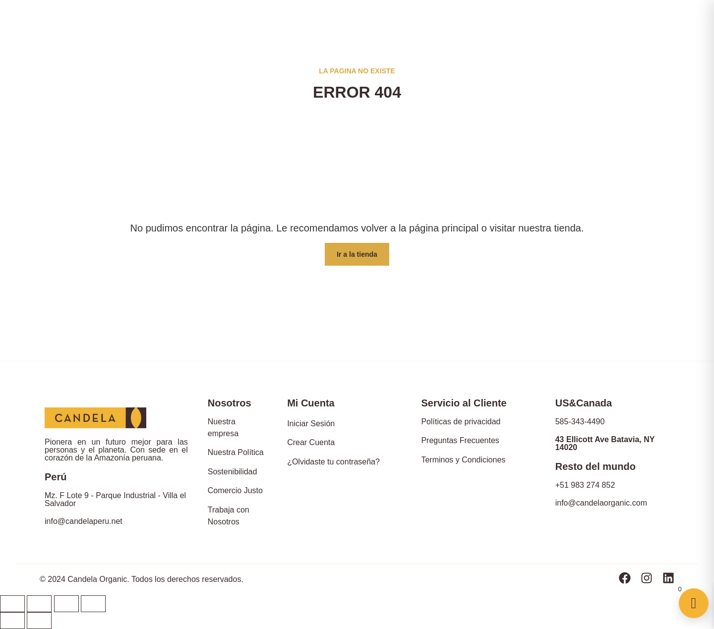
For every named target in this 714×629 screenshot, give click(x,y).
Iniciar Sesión (311, 423)
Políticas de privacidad (460, 421)
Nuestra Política (236, 452)
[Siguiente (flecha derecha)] (39, 620)
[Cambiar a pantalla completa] (66, 603)
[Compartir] (39, 603)
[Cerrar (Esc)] (12, 603)
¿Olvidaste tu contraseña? (333, 461)
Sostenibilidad (232, 471)
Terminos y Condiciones (463, 460)
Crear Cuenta (311, 442)
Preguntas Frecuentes (460, 440)
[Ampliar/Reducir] (93, 603)
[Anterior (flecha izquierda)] (12, 620)
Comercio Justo (235, 490)
